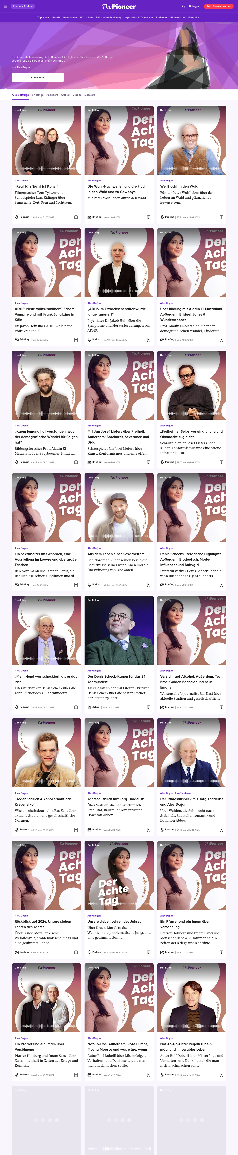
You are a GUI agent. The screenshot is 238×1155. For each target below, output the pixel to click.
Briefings (37, 95)
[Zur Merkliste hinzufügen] (76, 217)
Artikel (65, 95)
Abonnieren (38, 77)
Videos (77, 95)
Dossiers (89, 95)
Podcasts (52, 95)
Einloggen (194, 6)
